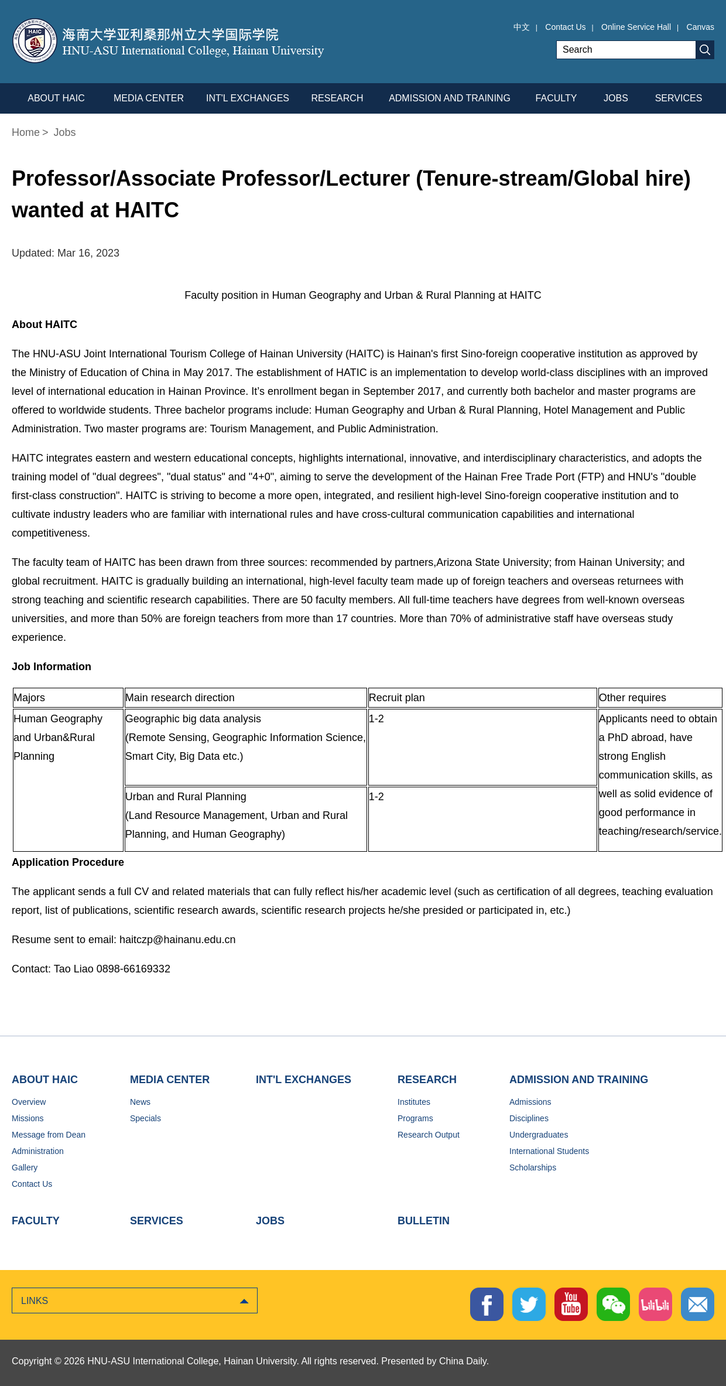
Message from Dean (48, 1134)
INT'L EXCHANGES (303, 1079)
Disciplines (529, 1118)
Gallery (24, 1167)
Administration (38, 1151)
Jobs (65, 132)
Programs (415, 1118)
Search (705, 49)
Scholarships (532, 1167)
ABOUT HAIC (45, 1079)
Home (26, 132)
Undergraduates (538, 1134)
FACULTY (36, 1221)
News (140, 1102)
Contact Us (565, 27)
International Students (549, 1151)
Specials (145, 1118)
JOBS (270, 1221)
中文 (521, 27)
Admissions (530, 1102)
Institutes (414, 1102)
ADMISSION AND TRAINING (578, 1079)
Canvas (700, 27)
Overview (29, 1102)
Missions (27, 1118)
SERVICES (156, 1221)
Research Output (429, 1134)
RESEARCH (427, 1079)
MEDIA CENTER (170, 1079)
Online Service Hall (636, 27)
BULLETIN (424, 1221)
